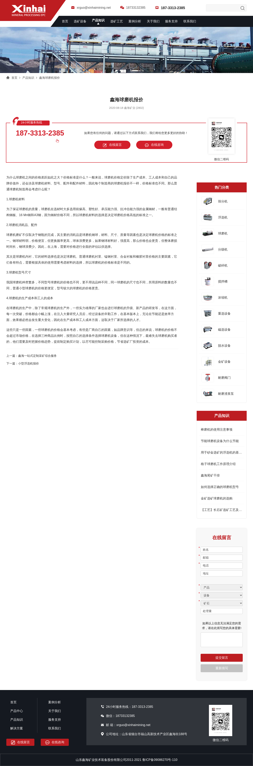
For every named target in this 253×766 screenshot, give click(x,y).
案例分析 (134, 21)
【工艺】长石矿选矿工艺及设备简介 (226, 510)
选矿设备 (80, 21)
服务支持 (171, 21)
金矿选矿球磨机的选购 (216, 498)
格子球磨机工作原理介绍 (218, 464)
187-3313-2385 (40, 133)
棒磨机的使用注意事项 (216, 429)
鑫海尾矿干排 (210, 475)
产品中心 (16, 711)
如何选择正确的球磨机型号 (220, 487)
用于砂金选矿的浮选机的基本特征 (224, 452)
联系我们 (189, 21)
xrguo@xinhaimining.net (91, 7)
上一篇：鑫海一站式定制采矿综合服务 (31, 355)
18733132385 (132, 7)
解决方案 (16, 728)
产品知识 (98, 20)
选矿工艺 (116, 21)
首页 (65, 21)
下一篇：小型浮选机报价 (22, 363)
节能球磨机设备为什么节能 (220, 441)
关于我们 (153, 21)
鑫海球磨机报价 (49, 77)
